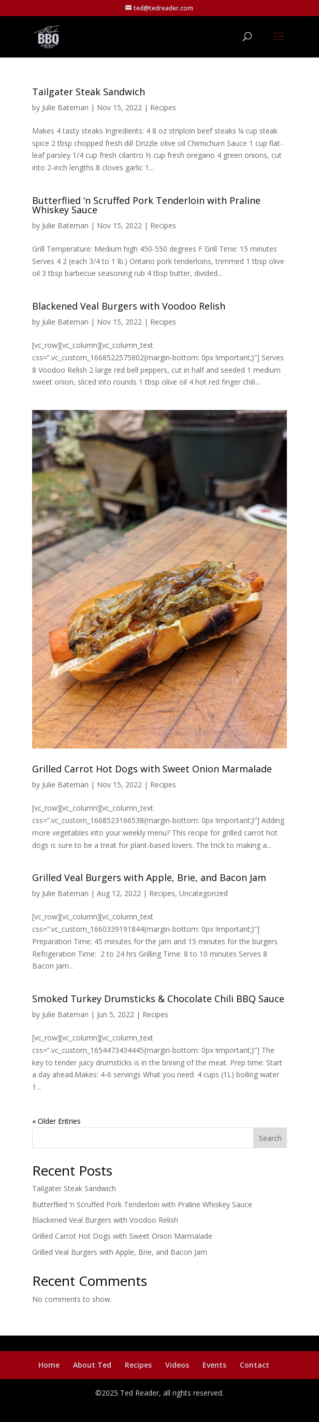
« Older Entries (56, 1121)
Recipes (163, 107)
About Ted (92, 1365)
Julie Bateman (65, 107)
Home (49, 1365)
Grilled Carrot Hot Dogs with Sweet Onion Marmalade (152, 769)
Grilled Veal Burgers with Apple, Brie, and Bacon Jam (149, 877)
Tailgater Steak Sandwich (88, 91)
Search (270, 1138)
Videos (177, 1365)
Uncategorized (203, 893)
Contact (254, 1365)
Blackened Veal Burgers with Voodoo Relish (128, 306)
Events (214, 1365)
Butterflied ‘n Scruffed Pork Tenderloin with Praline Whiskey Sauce (146, 205)
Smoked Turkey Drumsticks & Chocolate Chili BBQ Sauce (158, 998)
